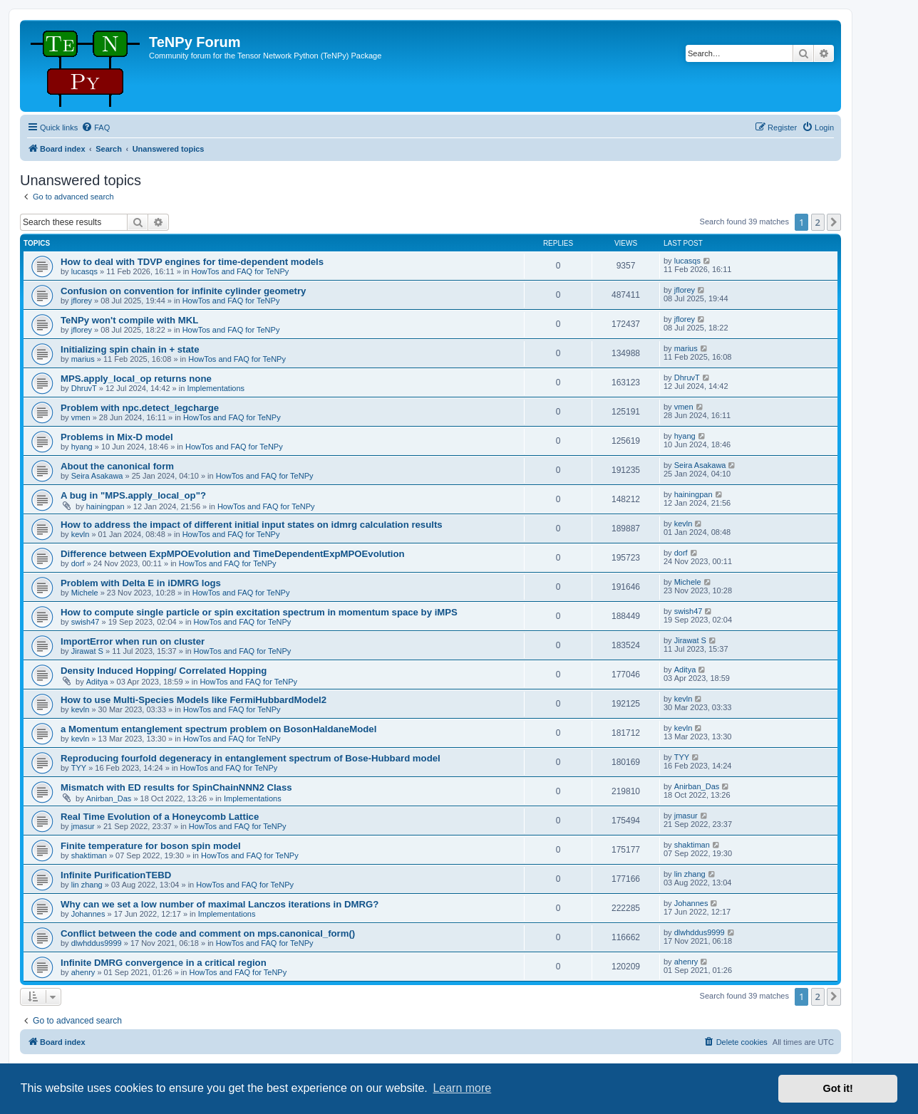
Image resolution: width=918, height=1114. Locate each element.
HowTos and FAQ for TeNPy (240, 271)
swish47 (85, 622)
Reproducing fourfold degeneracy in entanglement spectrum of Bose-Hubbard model (250, 758)
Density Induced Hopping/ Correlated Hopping (164, 670)
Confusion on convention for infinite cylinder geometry (183, 291)
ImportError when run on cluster (133, 641)
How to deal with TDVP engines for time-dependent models (192, 261)
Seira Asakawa (97, 476)
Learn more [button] (462, 1088)
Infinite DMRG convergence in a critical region (164, 962)
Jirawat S (87, 651)
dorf (78, 563)
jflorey (81, 300)
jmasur (83, 826)
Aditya (97, 681)
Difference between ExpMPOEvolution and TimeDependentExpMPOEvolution (233, 553)
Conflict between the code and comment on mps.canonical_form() (208, 933)
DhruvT (84, 388)
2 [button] (817, 222)
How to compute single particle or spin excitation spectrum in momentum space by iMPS (259, 612)
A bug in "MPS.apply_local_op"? (133, 495)
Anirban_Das (109, 798)
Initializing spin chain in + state (130, 349)
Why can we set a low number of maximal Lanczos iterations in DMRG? (219, 904)
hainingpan (105, 506)
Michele (84, 592)
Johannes (88, 914)
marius (83, 359)
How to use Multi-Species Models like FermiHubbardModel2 (193, 699)
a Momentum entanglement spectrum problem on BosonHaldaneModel (218, 729)
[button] (834, 222)
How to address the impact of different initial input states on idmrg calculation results (252, 524)
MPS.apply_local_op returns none (136, 378)
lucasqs (84, 271)
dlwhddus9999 (96, 943)
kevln (80, 534)
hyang (82, 446)
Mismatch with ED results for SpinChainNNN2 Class (176, 787)
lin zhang (87, 884)
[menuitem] (95, 127)
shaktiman (89, 855)
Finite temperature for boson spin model (151, 845)
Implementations (215, 388)
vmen (81, 417)
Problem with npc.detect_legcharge (140, 407)
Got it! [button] (838, 1088)
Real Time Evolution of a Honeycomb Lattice (160, 816)
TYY (78, 768)
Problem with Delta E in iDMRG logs (141, 583)
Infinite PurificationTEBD (116, 875)
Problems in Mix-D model (117, 437)
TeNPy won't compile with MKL (129, 320)
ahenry (83, 972)
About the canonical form (117, 466)
